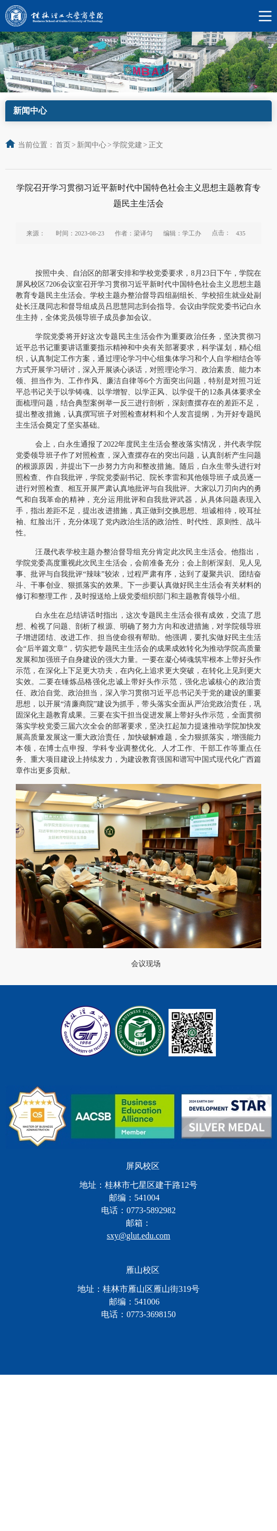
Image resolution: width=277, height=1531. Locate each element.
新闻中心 (91, 145)
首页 (63, 145)
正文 (156, 145)
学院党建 (127, 145)
